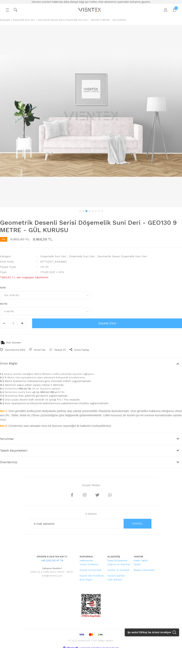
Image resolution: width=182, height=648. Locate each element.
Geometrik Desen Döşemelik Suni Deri (122, 256)
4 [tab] (90, 211)
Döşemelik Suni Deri (53, 256)
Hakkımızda (86, 560)
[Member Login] (163, 9)
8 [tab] (102, 211)
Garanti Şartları (116, 575)
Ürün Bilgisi (8, 363)
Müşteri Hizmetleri (144, 570)
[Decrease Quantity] (4, 323)
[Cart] (172, 9)
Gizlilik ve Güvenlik (118, 570)
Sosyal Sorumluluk (90, 570)
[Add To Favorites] (12, 350)
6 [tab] (96, 211)
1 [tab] (80, 211)
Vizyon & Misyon (89, 564)
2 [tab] (83, 211)
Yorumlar (7, 439)
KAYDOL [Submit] (137, 523)
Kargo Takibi (141, 560)
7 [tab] (99, 211)
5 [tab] (93, 211)
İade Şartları (114, 579)
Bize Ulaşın (86, 579)
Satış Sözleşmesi (117, 560)
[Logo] (90, 10)
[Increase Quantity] (22, 323)
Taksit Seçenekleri (13, 450)
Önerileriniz (8, 462)
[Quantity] (13, 323)
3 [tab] (86, 211)
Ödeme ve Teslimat (118, 564)
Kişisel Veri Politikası (92, 575)
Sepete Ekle (107, 323)
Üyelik (137, 564)
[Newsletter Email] (75, 524)
